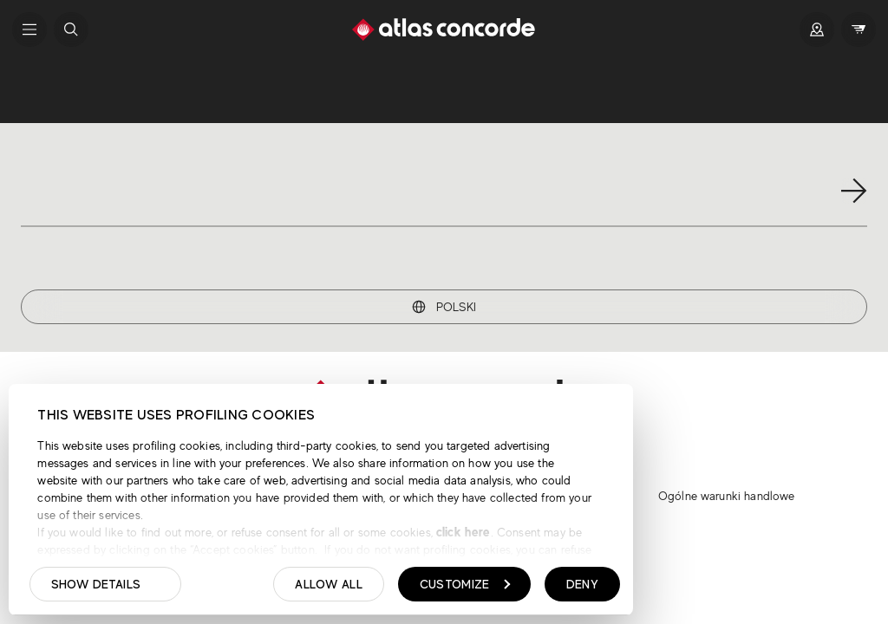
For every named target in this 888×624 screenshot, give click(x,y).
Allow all (328, 584)
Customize (465, 584)
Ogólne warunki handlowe (726, 496)
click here (462, 531)
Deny (582, 584)
